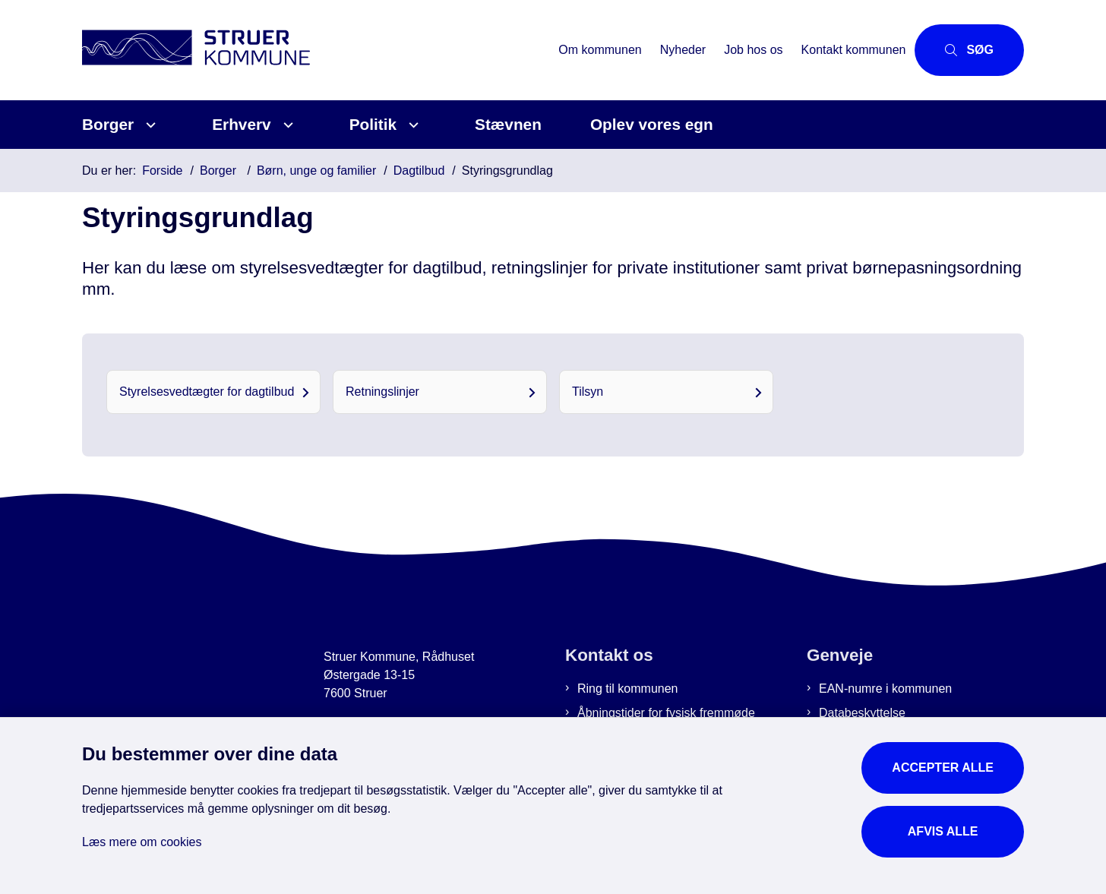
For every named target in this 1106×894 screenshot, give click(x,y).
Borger (108, 124)
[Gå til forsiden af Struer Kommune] (315, 50)
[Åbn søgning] (969, 50)
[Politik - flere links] (411, 125)
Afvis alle (943, 831)
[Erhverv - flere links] (286, 125)
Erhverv (241, 124)
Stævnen (508, 124)
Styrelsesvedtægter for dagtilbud (206, 391)
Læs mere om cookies (141, 842)
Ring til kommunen (627, 688)
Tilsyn (587, 391)
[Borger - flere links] (148, 125)
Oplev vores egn (651, 124)
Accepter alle (943, 767)
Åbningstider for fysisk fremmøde (666, 712)
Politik (373, 124)
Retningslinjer (382, 391)
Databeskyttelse (862, 712)
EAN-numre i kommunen (885, 688)
